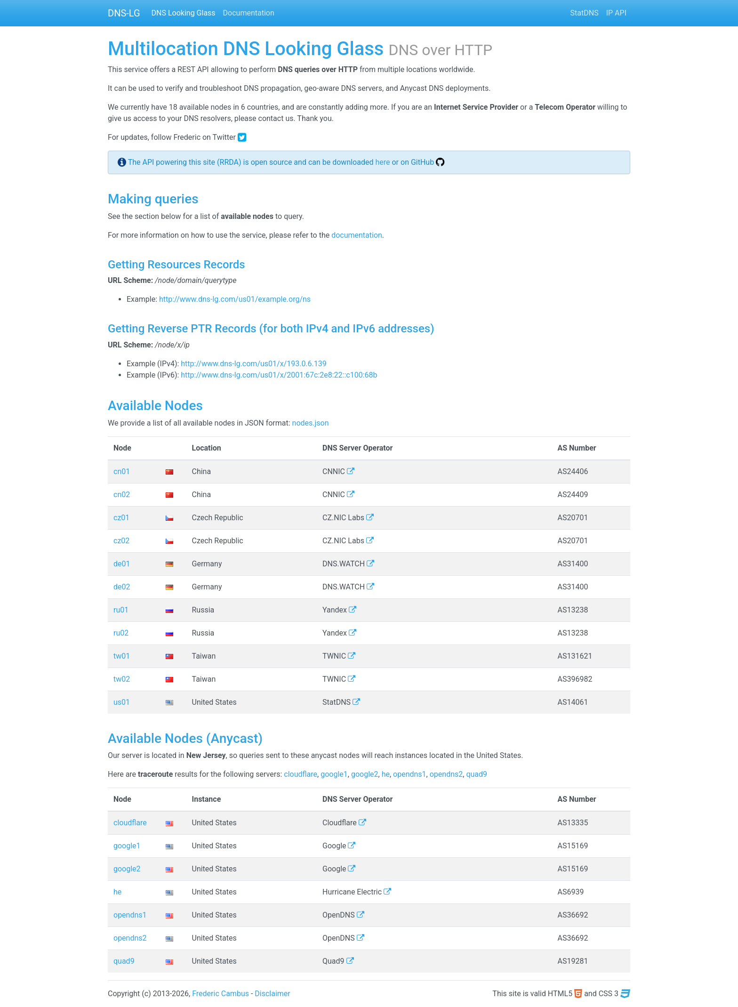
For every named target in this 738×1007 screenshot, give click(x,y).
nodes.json (310, 423)
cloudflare (300, 774)
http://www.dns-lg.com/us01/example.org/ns (235, 299)
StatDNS (584, 12)
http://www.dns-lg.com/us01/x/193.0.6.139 (253, 363)
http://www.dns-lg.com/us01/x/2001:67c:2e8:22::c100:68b (279, 375)
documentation (356, 235)
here (382, 162)
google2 (364, 774)
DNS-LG (124, 13)
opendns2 (446, 774)
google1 (334, 774)
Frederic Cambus (220, 993)
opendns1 (409, 774)
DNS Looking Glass (184, 12)
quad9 (476, 774)
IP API (616, 12)
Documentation (248, 12)
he (386, 774)
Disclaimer (272, 993)
